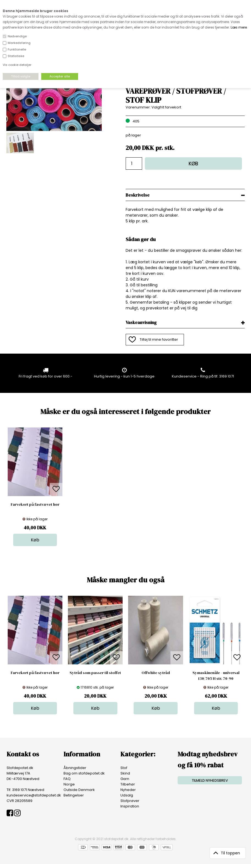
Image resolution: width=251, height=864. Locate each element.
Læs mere (239, 27)
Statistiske (16, 56)
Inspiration (129, 806)
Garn (124, 778)
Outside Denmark (79, 789)
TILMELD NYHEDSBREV (210, 780)
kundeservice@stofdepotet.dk (34, 795)
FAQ (67, 778)
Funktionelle (17, 49)
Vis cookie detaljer (17, 65)
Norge (69, 784)
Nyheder (128, 789)
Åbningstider (75, 767)
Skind (125, 773)
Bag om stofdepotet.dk (84, 773)
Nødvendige (17, 36)
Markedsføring (19, 43)
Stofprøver (129, 800)
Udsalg (126, 795)
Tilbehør (127, 784)
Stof (123, 767)
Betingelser (74, 795)
